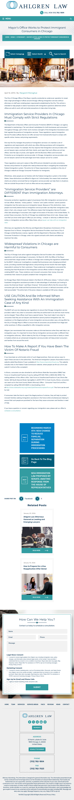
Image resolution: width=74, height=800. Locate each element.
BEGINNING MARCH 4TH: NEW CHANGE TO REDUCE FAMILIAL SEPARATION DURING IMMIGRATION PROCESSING (36, 438)
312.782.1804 (58, 12)
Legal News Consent (15, 655)
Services (21, 704)
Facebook (29, 499)
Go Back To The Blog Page (41, 460)
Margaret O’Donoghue (28, 93)
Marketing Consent (14, 668)
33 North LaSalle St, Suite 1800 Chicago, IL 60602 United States (37, 742)
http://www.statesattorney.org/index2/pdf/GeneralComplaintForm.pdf (29, 387)
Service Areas (32, 704)
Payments (37, 727)
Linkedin (41, 722)
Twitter (33, 722)
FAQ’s (43, 704)
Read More (36, 550)
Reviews (50, 704)
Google (37, 722)
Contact (66, 704)
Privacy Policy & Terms (15, 664)
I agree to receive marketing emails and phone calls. (23, 681)
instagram (45, 722)
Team (13, 704)
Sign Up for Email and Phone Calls (20, 679)
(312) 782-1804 (37, 761)
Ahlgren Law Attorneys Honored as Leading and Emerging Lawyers (34, 519)
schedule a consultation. (12, 411)
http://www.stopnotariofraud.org (47, 362)
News (58, 704)
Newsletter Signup (37, 749)
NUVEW (21, 794)
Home (7, 704)
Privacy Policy (51, 794)
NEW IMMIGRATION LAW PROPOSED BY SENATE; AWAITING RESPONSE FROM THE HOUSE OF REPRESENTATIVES (36, 480)
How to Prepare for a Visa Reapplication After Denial (35, 567)
